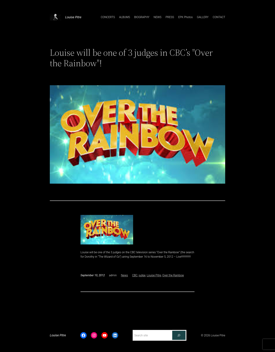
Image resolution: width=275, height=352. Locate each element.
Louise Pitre (73, 17)
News (124, 275)
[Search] (179, 335)
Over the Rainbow (173, 275)
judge (142, 275)
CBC (135, 275)
